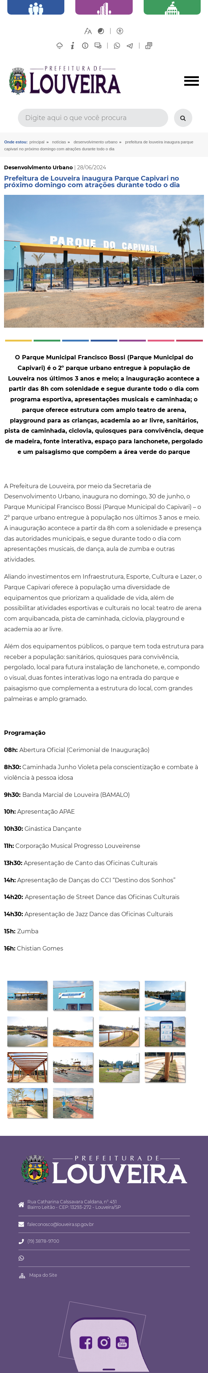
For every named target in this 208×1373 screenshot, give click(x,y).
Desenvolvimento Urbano (95, 142)
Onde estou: (15, 142)
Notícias (59, 142)
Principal (37, 142)
